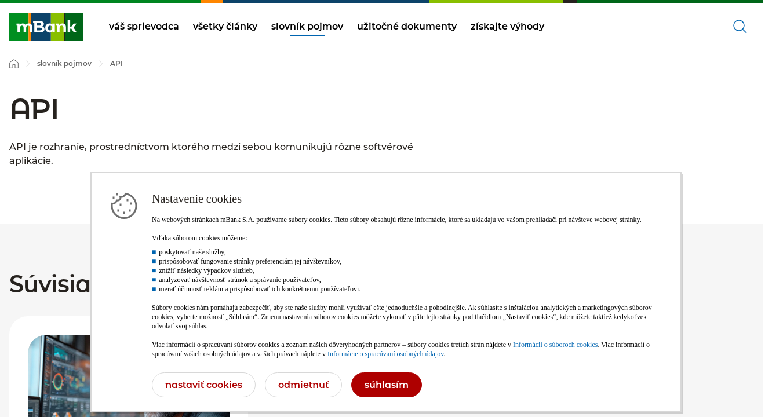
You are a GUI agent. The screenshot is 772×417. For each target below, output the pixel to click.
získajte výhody (507, 26)
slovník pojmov (307, 26)
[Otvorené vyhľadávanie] (740, 27)
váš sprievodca (144, 26)
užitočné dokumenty (407, 26)
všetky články (225, 26)
